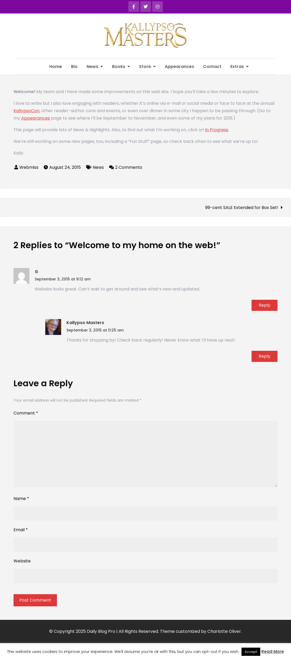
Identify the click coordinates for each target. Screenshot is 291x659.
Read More (272, 651)
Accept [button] (251, 651)
